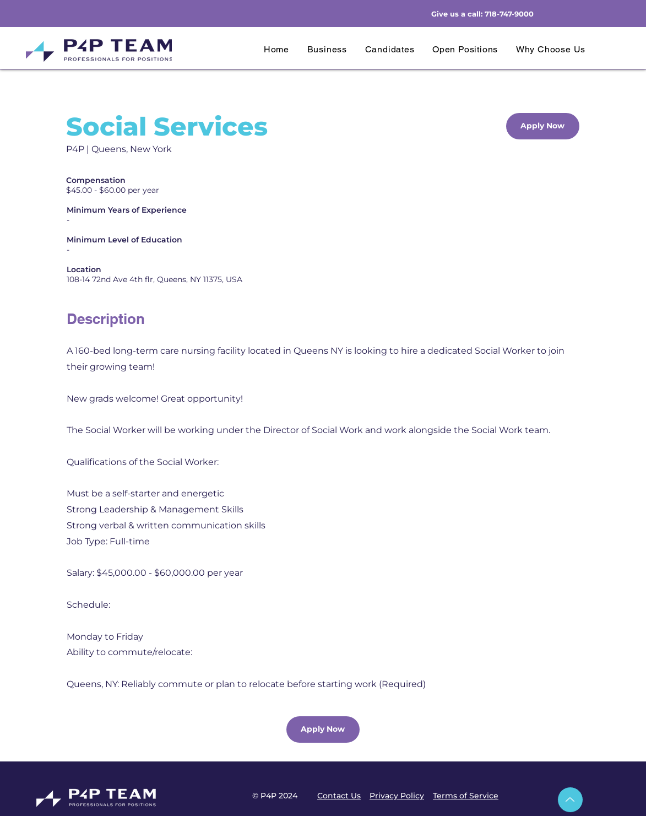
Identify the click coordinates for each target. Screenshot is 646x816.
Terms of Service (465, 796)
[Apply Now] (542, 126)
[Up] (570, 800)
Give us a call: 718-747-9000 (482, 13)
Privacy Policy (397, 796)
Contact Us (339, 796)
